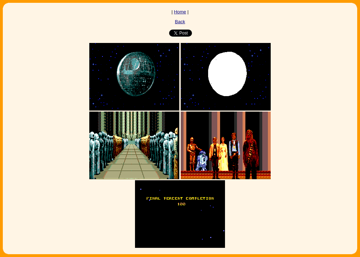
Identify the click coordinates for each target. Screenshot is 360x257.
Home (180, 11)
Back (180, 21)
